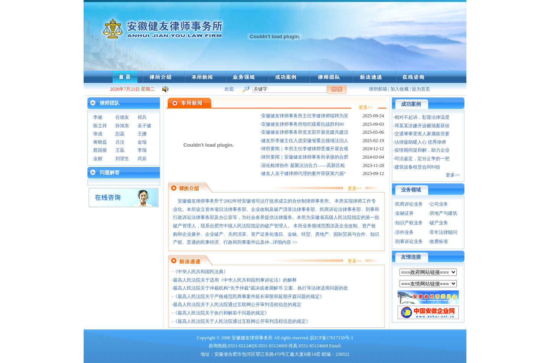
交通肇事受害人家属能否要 (422, 133)
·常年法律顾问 (443, 232)
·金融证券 (404, 213)
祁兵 (142, 117)
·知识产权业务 (408, 222)
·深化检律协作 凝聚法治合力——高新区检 (302, 165)
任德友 (122, 117)
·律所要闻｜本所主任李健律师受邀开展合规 (304, 148)
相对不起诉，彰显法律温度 (422, 117)
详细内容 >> (286, 242)
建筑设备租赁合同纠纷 (417, 167)
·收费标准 (438, 241)
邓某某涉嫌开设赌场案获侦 (422, 125)
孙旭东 (122, 125)
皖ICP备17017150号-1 (331, 337)
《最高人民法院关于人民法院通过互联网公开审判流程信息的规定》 (242, 321)
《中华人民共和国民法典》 (200, 271)
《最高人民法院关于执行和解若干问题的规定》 (221, 313)
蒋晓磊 (100, 142)
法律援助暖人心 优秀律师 (420, 142)
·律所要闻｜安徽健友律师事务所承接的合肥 (304, 157)
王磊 (120, 150)
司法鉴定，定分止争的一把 (422, 158)
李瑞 (142, 150)
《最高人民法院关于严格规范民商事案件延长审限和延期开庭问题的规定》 (248, 296)
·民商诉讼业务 (408, 204)
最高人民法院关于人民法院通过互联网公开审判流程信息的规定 (237, 304)
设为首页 (421, 89)
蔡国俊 (100, 150)
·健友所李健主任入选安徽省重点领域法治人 (304, 140)
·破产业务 (438, 222)
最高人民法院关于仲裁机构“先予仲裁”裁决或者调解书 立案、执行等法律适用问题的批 (260, 288)
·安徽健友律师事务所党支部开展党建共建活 (304, 132)
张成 (97, 133)
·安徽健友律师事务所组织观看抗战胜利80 (302, 124)
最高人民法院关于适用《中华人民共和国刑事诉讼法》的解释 (235, 280)
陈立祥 (100, 125)
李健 (97, 117)
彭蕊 (120, 133)
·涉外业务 (404, 232)
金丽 (97, 158)
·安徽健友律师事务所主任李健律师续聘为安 (304, 115)
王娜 (142, 133)
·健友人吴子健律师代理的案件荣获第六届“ (303, 173)
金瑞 (142, 142)
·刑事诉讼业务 (408, 241)
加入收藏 (399, 89)
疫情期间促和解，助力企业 (422, 150)
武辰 (142, 158)
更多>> (366, 107)
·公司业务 (438, 204)
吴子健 (144, 125)
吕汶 (120, 142)
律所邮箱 (378, 89)
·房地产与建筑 (443, 213)
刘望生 (122, 158)
